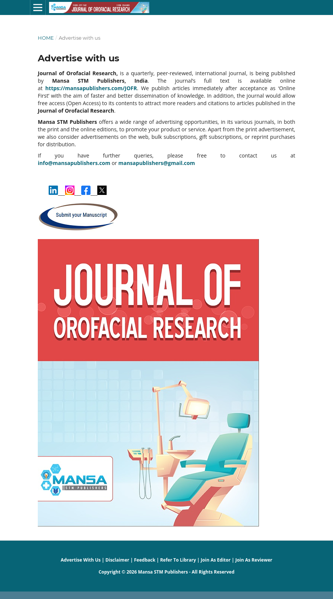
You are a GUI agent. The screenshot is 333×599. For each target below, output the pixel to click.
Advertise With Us (81, 560)
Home (46, 38)
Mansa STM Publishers (163, 572)
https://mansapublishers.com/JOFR (91, 88)
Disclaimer (117, 560)
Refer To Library (178, 560)
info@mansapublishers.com (74, 162)
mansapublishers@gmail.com (156, 162)
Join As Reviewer (253, 560)
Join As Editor (216, 560)
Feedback (144, 560)
